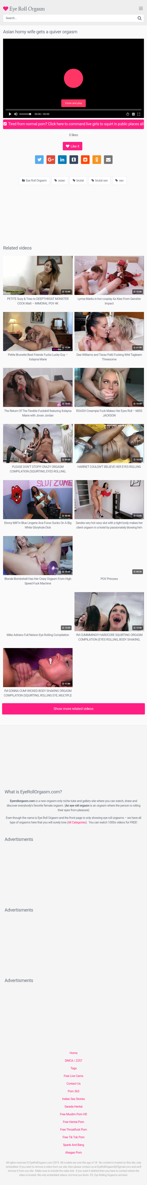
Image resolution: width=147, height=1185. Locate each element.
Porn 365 (73, 1091)
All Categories (77, 822)
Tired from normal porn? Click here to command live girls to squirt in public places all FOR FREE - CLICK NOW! (73, 125)
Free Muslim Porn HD (73, 1114)
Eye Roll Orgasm (24, 8)
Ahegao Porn (73, 1152)
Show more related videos (74, 708)
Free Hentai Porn (73, 1122)
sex (119, 180)
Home (73, 1053)
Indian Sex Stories (73, 1099)
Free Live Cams (73, 1076)
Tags (73, 1068)
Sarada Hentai (73, 1106)
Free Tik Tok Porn (74, 1137)
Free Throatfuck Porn (73, 1129)
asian (59, 180)
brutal (78, 180)
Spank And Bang (73, 1145)
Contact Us (73, 1083)
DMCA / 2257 (73, 1060)
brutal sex (99, 180)
